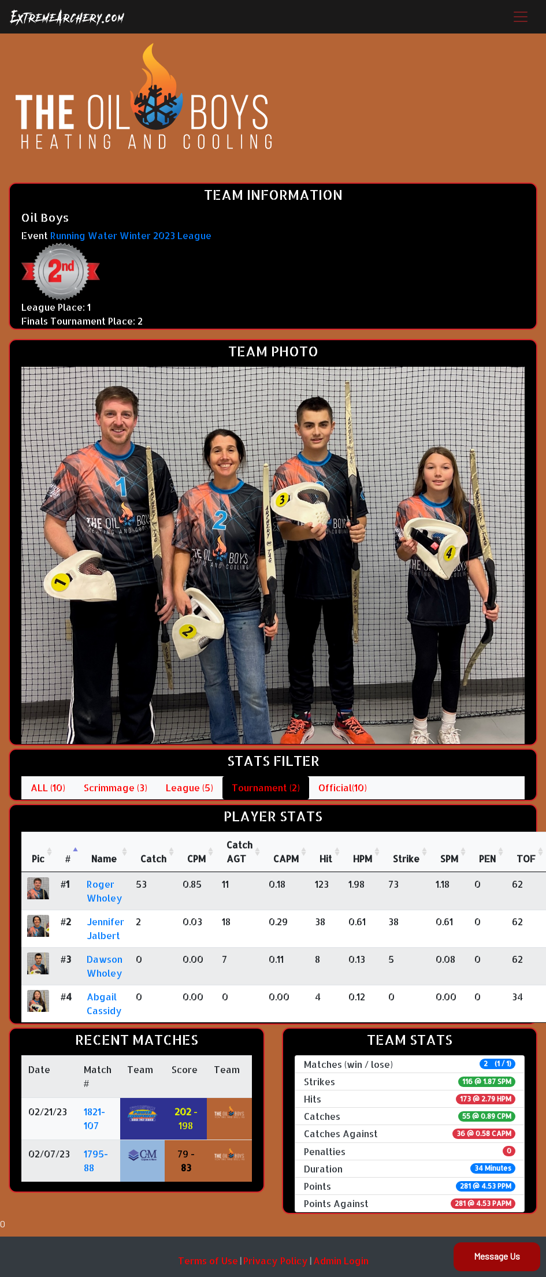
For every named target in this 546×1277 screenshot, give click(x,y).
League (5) (189, 787)
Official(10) (342, 787)
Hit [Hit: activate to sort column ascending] (326, 858)
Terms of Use (208, 1260)
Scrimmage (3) (115, 787)
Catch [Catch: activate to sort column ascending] (153, 858)
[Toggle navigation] (520, 16)
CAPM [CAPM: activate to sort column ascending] (286, 858)
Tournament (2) (266, 787)
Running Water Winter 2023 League (130, 235)
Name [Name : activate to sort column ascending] (104, 858)
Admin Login (341, 1260)
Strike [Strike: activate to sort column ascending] (406, 858)
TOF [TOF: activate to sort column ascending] (526, 858)
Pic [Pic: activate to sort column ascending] (38, 858)
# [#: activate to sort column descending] (67, 858)
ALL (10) (48, 787)
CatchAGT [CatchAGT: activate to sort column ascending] (239, 852)
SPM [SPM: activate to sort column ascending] (449, 858)
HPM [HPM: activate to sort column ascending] (362, 858)
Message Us (497, 1255)
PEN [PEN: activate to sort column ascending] (487, 858)
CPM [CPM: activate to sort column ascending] (196, 858)
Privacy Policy (275, 1260)
